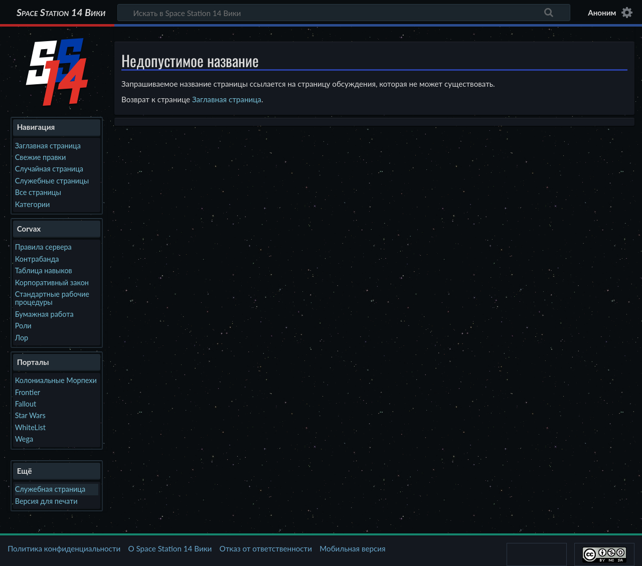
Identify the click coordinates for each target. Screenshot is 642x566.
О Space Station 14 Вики (170, 548)
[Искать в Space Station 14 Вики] (344, 13)
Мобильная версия (352, 548)
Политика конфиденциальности (64, 548)
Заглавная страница (226, 99)
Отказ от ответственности (266, 548)
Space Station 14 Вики (61, 13)
